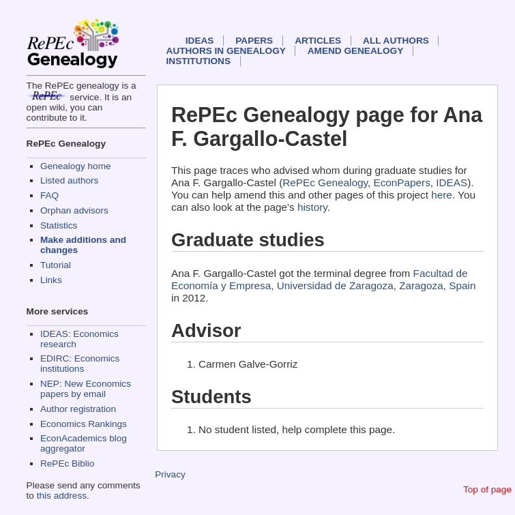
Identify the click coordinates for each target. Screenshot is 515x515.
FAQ (49, 195)
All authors (396, 40)
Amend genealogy (355, 51)
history (312, 207)
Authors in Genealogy (226, 51)
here (441, 195)
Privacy (170, 474)
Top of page (487, 489)
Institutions (198, 61)
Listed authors (69, 180)
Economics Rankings (83, 424)
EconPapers (401, 182)
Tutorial (55, 265)
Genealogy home (75, 166)
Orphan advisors (74, 210)
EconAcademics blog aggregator (83, 443)
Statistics (58, 225)
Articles (318, 40)
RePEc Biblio (67, 463)
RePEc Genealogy (325, 182)
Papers (254, 40)
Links (51, 280)
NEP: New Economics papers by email (85, 389)
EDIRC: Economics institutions (79, 363)
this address (62, 495)
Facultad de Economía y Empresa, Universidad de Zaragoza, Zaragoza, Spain (323, 279)
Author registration (78, 409)
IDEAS (200, 40)
